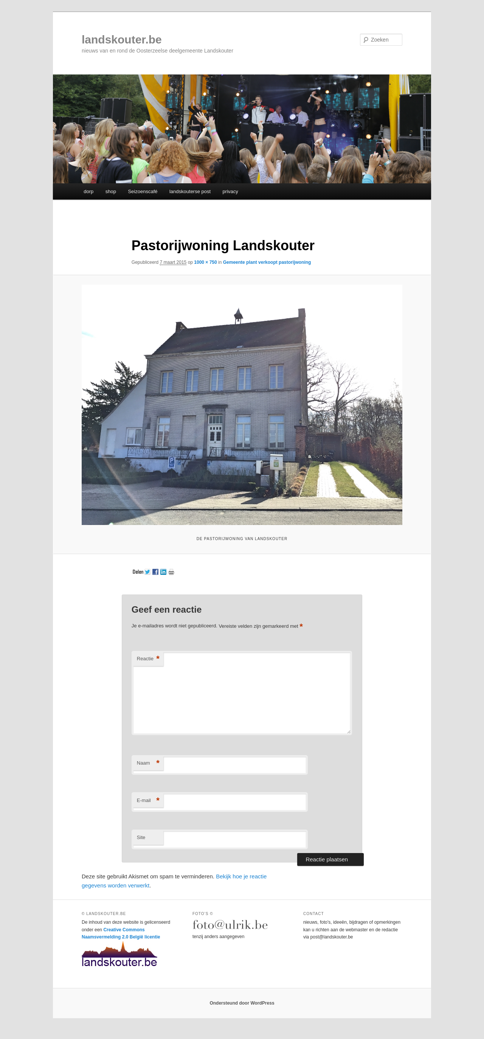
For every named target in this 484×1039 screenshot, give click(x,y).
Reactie (148, 658)
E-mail (148, 800)
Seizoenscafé (142, 191)
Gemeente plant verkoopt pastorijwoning (267, 262)
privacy (230, 191)
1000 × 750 (205, 262)
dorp (88, 191)
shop (110, 191)
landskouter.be (122, 39)
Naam (148, 763)
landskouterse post (190, 191)
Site (141, 837)
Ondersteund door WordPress (241, 1003)
